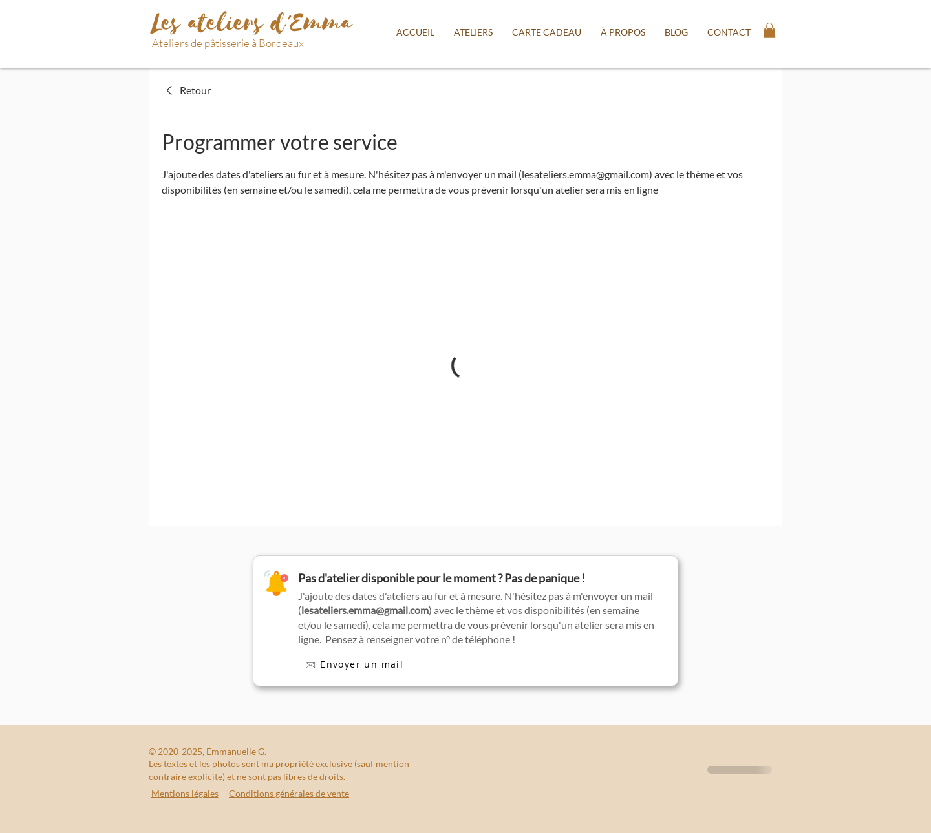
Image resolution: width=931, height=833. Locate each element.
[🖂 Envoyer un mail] (354, 666)
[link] (186, 90)
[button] (473, 32)
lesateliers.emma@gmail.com (365, 610)
